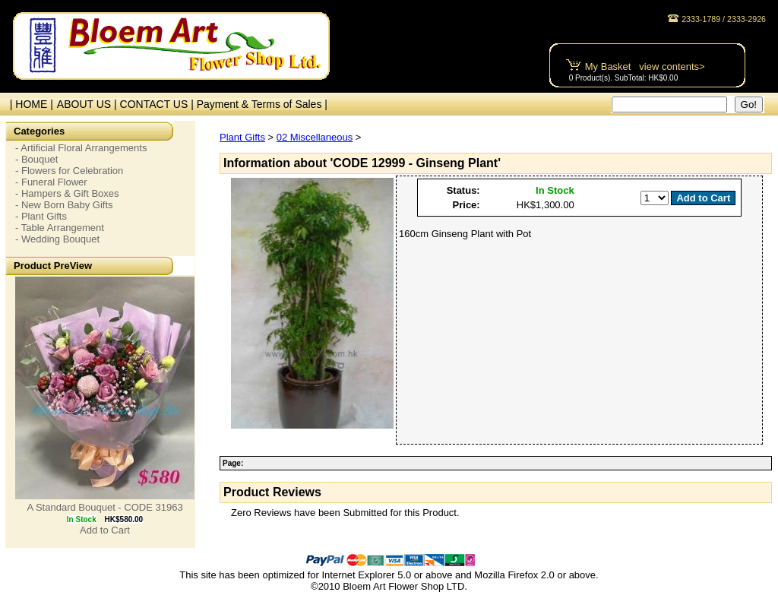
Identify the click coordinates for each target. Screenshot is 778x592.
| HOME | (28, 104)
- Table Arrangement (59, 227)
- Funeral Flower (51, 182)
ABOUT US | (88, 104)
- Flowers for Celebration (69, 170)
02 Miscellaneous (315, 137)
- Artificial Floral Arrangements (81, 148)
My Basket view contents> (645, 66)
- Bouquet (36, 159)
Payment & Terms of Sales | (262, 104)
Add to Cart (105, 530)
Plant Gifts (242, 137)
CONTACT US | (158, 104)
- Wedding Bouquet (57, 239)
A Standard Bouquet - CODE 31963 (104, 507)
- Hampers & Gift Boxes (67, 193)
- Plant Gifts (41, 216)
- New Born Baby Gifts (64, 205)
